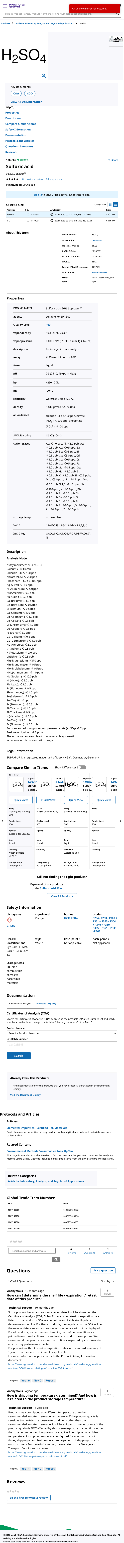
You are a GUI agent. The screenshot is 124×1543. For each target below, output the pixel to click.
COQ (30, 93)
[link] (16, 1242)
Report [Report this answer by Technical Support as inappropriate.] (50, 1373)
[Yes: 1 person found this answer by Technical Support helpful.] (25, 1461)
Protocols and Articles (19, 141)
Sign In (38, 194)
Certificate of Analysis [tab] (20, 1003)
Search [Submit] (18, 1057)
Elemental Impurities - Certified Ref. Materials (37, 1129)
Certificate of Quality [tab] (46, 1003)
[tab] (8, 23)
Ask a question (103, 1263)
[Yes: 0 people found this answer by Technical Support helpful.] (25, 1373)
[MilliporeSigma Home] (16, 6)
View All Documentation (26, 101)
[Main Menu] (5, 5)
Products (5, 23)
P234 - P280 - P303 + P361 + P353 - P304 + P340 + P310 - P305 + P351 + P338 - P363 (105, 924)
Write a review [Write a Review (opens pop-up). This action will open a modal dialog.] (35, 179)
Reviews (10, 152)
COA (16, 93)
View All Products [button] (62, 896)
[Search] (117, 13)
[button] (107, 1285)
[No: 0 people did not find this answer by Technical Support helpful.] (37, 1373)
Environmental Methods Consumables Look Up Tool (40, 1152)
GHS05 (11, 926)
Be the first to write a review (30, 1491)
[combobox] (62, 13)
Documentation (15, 135)
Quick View (21, 800)
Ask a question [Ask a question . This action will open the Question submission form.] (54, 179)
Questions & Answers (19, 146)
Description (13, 118)
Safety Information (18, 129)
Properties (12, 112)
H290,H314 (71, 918)
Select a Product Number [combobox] (24, 1034)
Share (113, 160)
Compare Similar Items (20, 124)
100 (48, 325)
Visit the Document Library (25, 1096)
